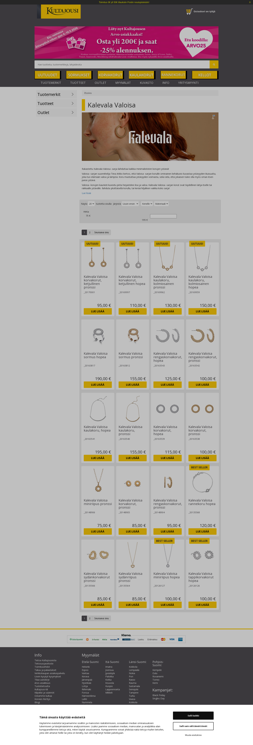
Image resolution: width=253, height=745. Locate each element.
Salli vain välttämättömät (193, 726)
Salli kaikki (193, 715)
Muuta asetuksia (193, 735)
